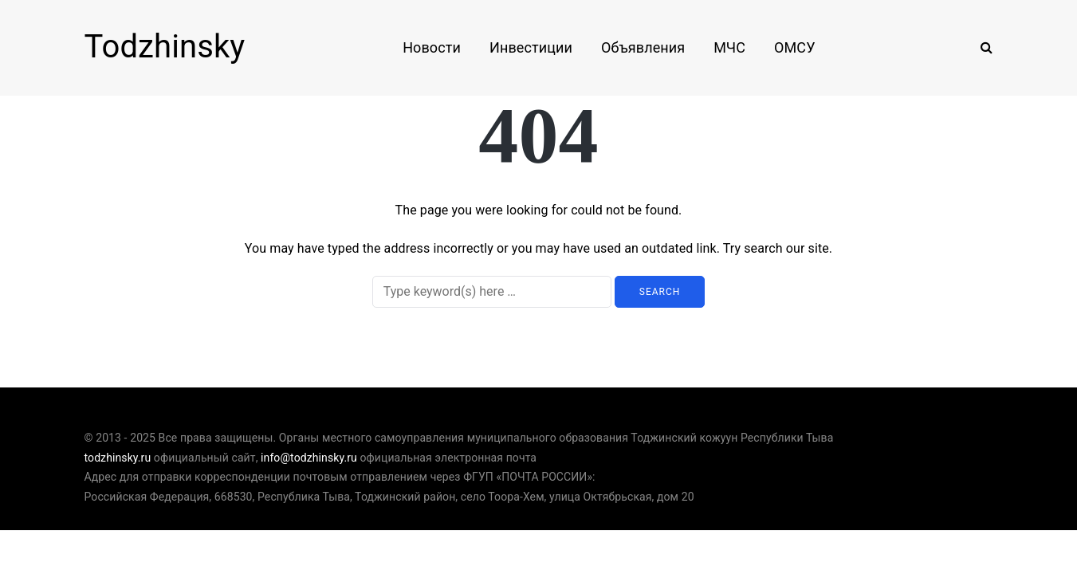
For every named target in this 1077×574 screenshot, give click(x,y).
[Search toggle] (980, 47)
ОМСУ (795, 47)
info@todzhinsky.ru (309, 457)
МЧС (729, 47)
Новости (432, 47)
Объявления (643, 47)
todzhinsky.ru (118, 457)
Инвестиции (530, 47)
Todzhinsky (165, 46)
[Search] (491, 292)
